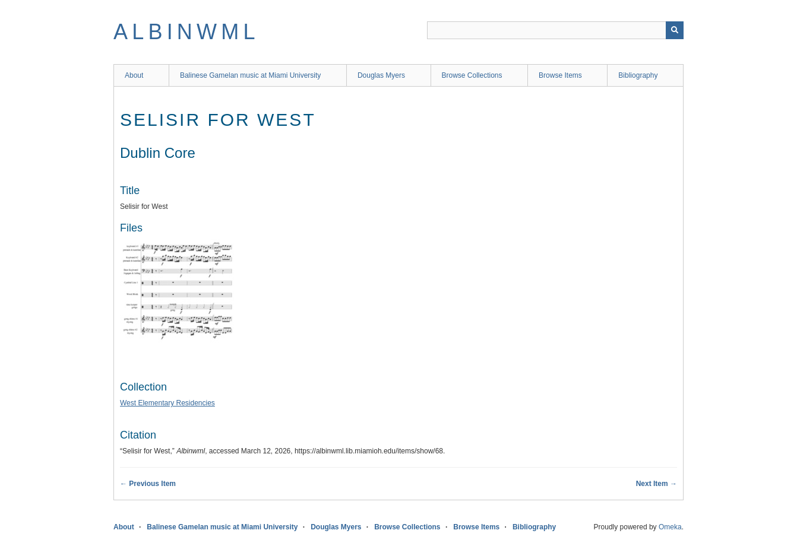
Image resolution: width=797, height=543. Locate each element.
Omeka (670, 527)
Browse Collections (472, 75)
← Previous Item (148, 484)
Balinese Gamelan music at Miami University (250, 75)
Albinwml (186, 32)
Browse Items (560, 75)
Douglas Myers (381, 75)
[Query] (555, 30)
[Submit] (675, 30)
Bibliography (637, 75)
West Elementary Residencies (167, 403)
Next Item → (656, 484)
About (134, 75)
